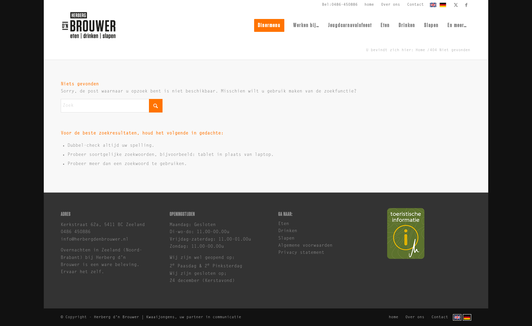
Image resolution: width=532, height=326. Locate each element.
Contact (415, 5)
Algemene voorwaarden (305, 245)
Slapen (286, 238)
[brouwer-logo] (89, 25)
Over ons (390, 5)
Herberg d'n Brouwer (116, 317)
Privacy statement (301, 252)
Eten (283, 224)
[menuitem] (369, 5)
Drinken (287, 231)
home (369, 5)
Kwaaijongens (160, 317)
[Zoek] (112, 106)
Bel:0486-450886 (340, 5)
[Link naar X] (456, 5)
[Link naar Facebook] (466, 5)
